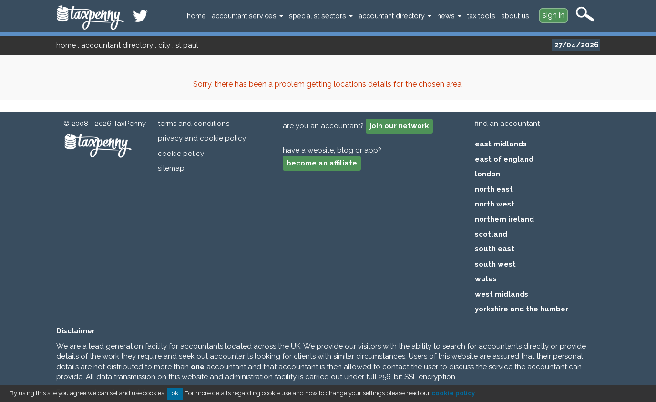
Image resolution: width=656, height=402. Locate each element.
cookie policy (181, 153)
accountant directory (395, 15)
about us (515, 15)
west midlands (501, 294)
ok (175, 393)
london (487, 174)
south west (495, 264)
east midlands (501, 144)
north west (494, 204)
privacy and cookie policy (202, 138)
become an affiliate (322, 163)
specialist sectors (321, 15)
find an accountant (507, 123)
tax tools (481, 15)
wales (486, 279)
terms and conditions (193, 123)
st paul (186, 45)
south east (494, 249)
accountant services (247, 15)
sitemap (171, 168)
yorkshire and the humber (521, 309)
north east (494, 189)
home (196, 15)
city (164, 45)
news (449, 15)
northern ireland (504, 219)
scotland (491, 234)
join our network (399, 126)
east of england (504, 159)
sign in (553, 15)
